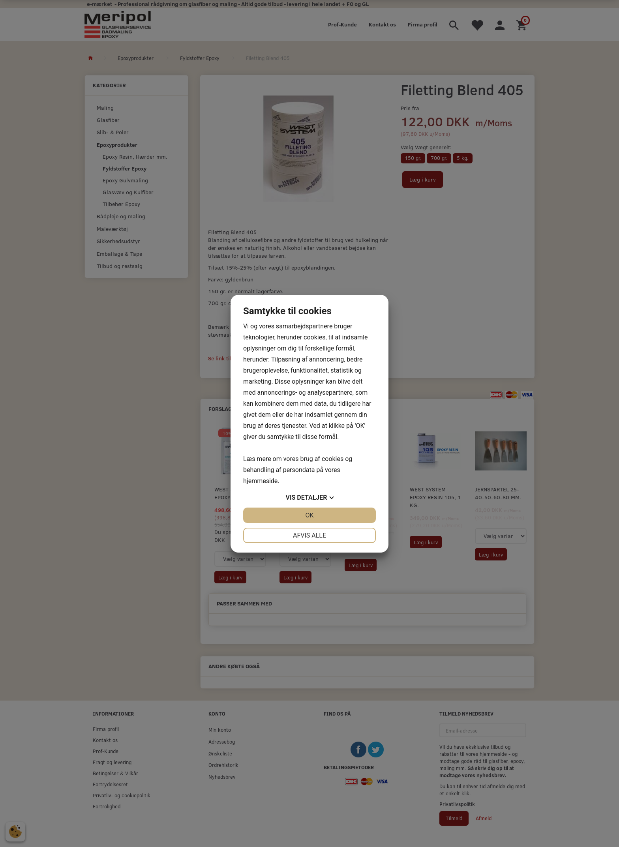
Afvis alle (309, 535)
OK (309, 515)
